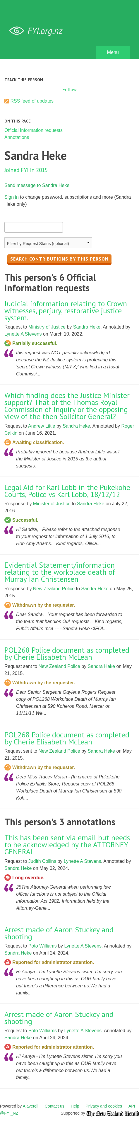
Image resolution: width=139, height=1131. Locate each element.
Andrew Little (41, 426)
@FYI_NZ (9, 1113)
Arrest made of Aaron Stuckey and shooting (59, 933)
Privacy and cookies (103, 1106)
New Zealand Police (54, 588)
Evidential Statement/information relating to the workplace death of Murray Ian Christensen (59, 572)
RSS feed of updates (32, 100)
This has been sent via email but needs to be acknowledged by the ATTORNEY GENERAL (67, 844)
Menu (113, 52)
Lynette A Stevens (23, 333)
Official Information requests (33, 130)
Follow (69, 89)
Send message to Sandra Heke (36, 185)
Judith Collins (42, 861)
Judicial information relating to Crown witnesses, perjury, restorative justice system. (65, 310)
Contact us (54, 1106)
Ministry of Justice (47, 326)
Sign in (11, 197)
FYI (38, 31)
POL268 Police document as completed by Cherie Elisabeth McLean (66, 653)
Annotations (16, 137)
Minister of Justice (52, 503)
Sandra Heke (86, 326)
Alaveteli (30, 1106)
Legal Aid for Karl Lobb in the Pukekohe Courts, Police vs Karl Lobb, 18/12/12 (67, 490)
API (131, 1106)
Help (75, 1106)
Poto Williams (42, 945)
